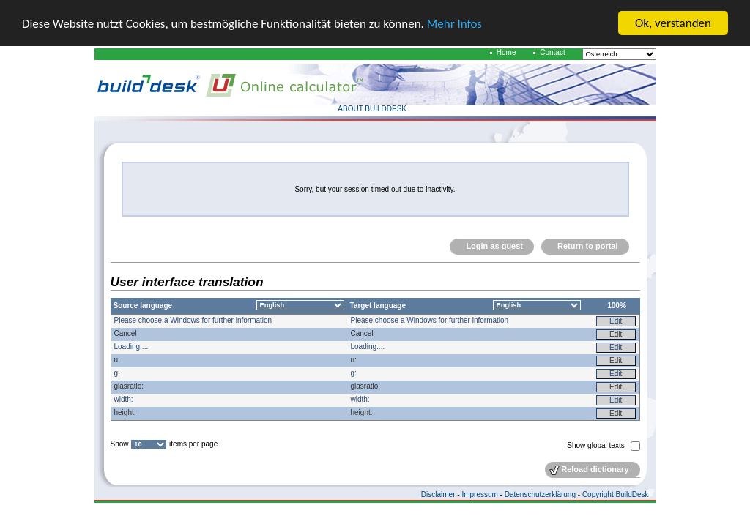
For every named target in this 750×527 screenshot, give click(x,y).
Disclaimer (438, 494)
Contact (552, 52)
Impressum (479, 494)
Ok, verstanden (673, 23)
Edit (615, 321)
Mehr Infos (454, 23)
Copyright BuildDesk (615, 494)
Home (506, 52)
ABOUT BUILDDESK (372, 109)
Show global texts (596, 445)
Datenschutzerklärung (540, 494)
